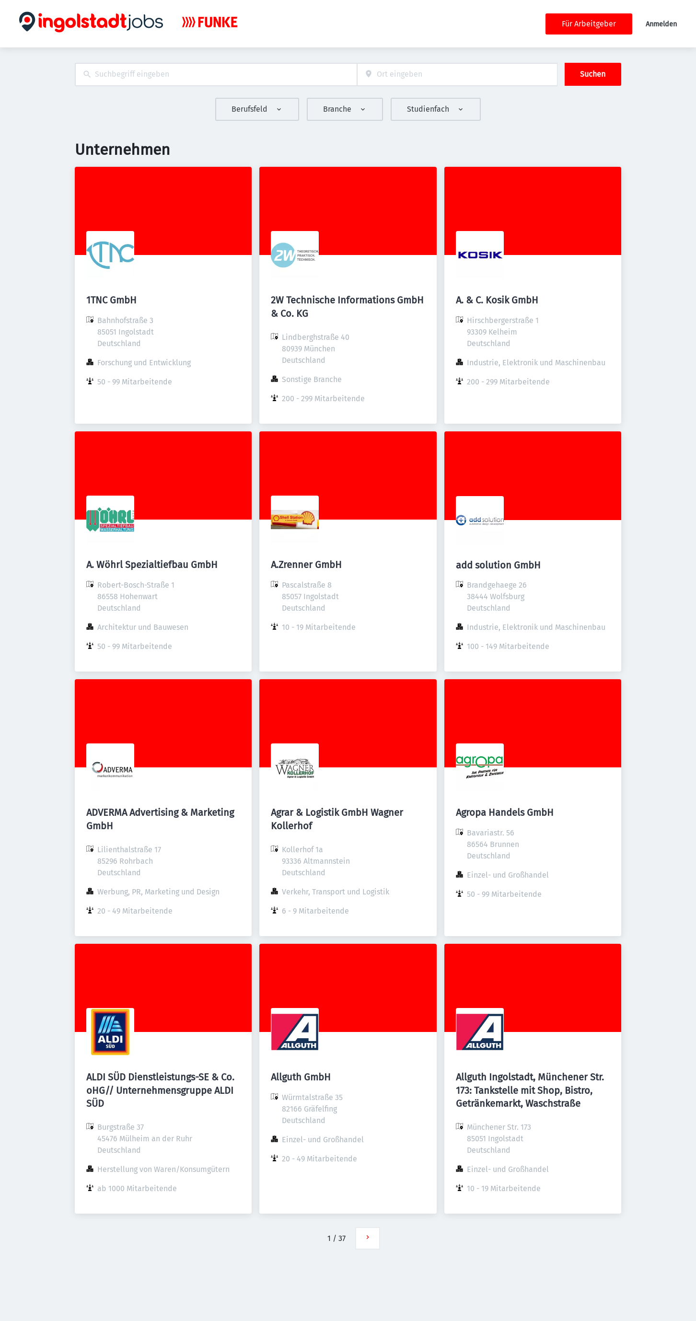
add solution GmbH (498, 565)
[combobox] (216, 74)
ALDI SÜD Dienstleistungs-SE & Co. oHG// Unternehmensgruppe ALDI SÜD (160, 1090)
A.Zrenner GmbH (306, 564)
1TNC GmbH (111, 300)
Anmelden (661, 24)
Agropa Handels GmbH (505, 812)
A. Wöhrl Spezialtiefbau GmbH (152, 564)
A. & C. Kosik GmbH (497, 300)
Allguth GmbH (301, 1077)
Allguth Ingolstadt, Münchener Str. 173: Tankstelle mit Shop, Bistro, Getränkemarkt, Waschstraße (530, 1090)
